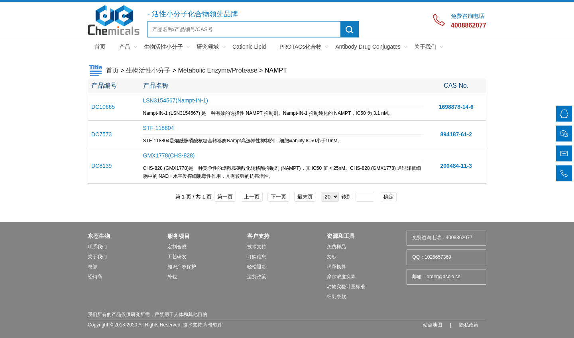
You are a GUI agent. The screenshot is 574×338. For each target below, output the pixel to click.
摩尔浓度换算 (341, 276)
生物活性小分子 (163, 46)
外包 (172, 276)
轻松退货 (256, 266)
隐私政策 (468, 325)
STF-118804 (158, 128)
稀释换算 (336, 266)
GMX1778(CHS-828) (169, 155)
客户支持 (258, 236)
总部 (92, 266)
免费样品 (336, 247)
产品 (124, 46)
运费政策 (256, 276)
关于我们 (425, 46)
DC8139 (101, 166)
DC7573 (101, 134)
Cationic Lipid (249, 46)
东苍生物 (99, 236)
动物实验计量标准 (346, 286)
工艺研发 (177, 256)
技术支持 (256, 247)
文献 (331, 256)
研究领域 (208, 46)
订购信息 (256, 256)
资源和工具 (341, 236)
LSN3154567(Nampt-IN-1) (175, 100)
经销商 (95, 276)
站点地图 (432, 325)
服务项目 (178, 236)
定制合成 (177, 247)
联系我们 (97, 247)
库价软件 (212, 325)
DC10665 (103, 107)
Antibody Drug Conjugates (367, 46)
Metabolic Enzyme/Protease (217, 70)
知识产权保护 (181, 266)
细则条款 (336, 296)
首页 (100, 46)
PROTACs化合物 (300, 46)
